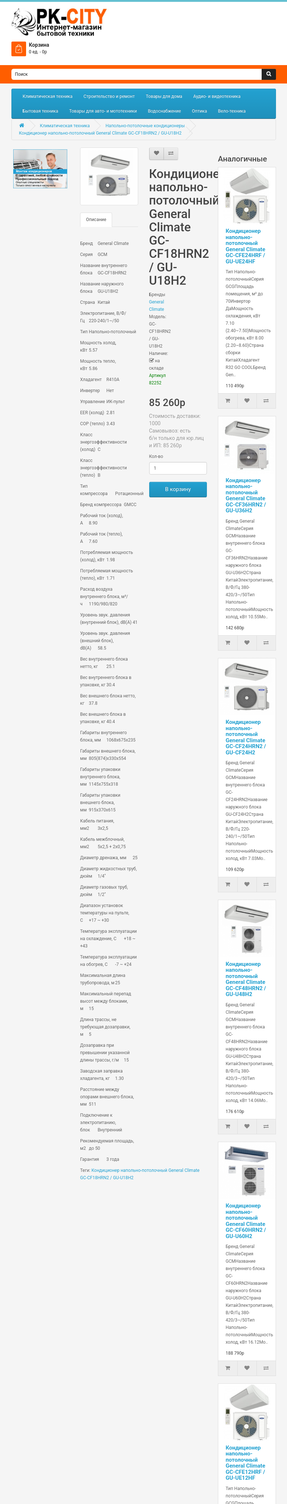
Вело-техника (231, 111)
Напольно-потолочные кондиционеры (145, 125)
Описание (96, 219)
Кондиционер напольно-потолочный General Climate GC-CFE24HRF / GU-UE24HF (245, 246)
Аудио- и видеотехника (217, 96)
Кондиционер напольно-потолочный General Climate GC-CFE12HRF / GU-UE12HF (245, 1463)
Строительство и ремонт (108, 96)
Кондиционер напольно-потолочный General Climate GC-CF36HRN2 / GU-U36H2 (246, 495)
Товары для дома (164, 96)
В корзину (178, 489)
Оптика (199, 111)
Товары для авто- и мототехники (103, 111)
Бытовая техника (40, 111)
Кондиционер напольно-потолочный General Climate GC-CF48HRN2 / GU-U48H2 (246, 979)
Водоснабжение (164, 111)
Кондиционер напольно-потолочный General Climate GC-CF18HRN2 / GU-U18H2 (100, 133)
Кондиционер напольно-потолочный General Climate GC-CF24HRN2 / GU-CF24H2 (246, 737)
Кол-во (156, 456)
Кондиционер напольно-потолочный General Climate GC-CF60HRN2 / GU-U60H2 (246, 1221)
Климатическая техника (48, 96)
